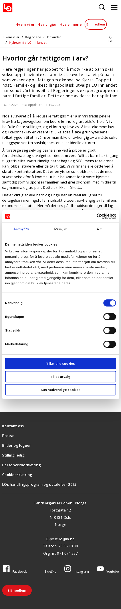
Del (110, 41)
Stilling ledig (13, 455)
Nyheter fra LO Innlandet (28, 42)
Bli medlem (95, 24)
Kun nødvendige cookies (60, 389)
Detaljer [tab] (60, 228)
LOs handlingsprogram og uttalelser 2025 (39, 484)
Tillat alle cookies (60, 363)
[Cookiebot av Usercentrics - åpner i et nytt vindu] (96, 216)
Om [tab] (99, 228)
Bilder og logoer (16, 445)
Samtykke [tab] (21, 228)
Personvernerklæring (21, 465)
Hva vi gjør (47, 24)
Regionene (33, 37)
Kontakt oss (13, 426)
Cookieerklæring (17, 474)
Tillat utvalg (60, 376)
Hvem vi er (25, 24)
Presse (8, 435)
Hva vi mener (71, 24)
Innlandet (54, 37)
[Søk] (102, 7)
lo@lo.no (67, 539)
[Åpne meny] (114, 7)
